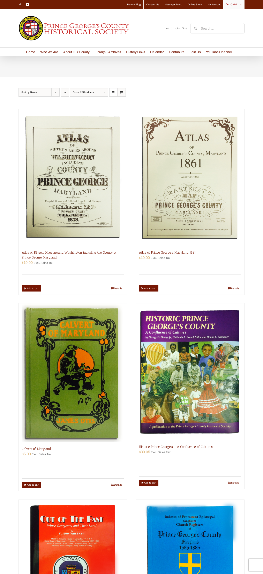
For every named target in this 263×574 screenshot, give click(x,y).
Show (83, 92)
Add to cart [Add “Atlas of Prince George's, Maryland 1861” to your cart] (150, 288)
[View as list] (122, 92)
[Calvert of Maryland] (73, 372)
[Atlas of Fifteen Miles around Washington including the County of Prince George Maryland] (73, 177)
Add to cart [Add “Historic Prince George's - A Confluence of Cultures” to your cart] (150, 482)
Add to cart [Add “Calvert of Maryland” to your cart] (33, 484)
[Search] (195, 28)
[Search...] (217, 28)
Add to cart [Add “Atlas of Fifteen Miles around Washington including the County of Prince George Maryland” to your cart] (33, 288)
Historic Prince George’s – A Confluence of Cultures (176, 447)
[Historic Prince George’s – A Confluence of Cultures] (190, 371)
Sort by (29, 92)
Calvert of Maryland (36, 449)
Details (118, 288)
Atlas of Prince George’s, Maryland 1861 (167, 252)
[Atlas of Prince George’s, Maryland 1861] (190, 177)
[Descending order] (65, 92)
